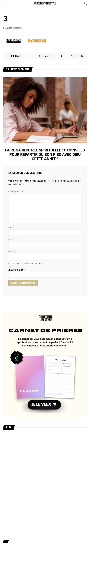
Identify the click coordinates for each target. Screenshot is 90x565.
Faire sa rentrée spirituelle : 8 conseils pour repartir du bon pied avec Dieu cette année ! (45, 154)
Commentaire (14, 192)
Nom (11, 227)
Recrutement (10, 539)
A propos (8, 514)
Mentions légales (12, 556)
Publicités (8, 531)
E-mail (12, 239)
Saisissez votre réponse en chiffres (25, 264)
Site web (12, 252)
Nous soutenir (10, 547)
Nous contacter (11, 523)
